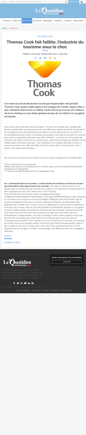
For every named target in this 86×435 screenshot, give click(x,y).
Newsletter (73, 1)
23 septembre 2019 (45, 171)
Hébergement (47, 20)
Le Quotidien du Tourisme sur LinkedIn (81, 1)
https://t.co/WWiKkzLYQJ (26, 167)
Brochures (4, 1)
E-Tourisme (67, 20)
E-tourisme (12, 1)
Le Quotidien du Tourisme (49, 11)
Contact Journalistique (23, 1)
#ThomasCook (76, 167)
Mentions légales (66, 290)
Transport (58, 20)
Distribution (26, 20)
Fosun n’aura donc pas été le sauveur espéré (24, 127)
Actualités (7, 20)
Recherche (66, 1)
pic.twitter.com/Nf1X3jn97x (16, 169)
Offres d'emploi (78, 20)
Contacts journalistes (23, 290)
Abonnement (36, 290)
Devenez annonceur (36, 1)
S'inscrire (67, 262)
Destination (37, 20)
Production (16, 20)
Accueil (4, 28)
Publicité (46, 290)
